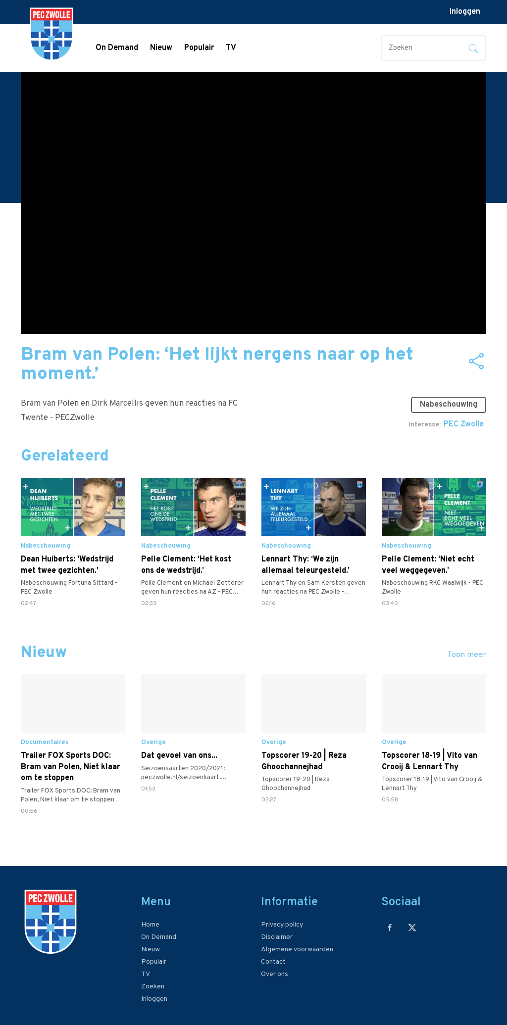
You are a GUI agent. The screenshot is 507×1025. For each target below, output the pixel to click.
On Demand (117, 48)
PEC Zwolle (464, 424)
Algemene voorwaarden (297, 949)
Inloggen (465, 12)
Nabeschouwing (448, 405)
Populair (199, 48)
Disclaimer (277, 937)
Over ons (274, 974)
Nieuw (161, 48)
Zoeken (152, 986)
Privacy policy (282, 925)
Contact (273, 962)
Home (150, 925)
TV (231, 48)
